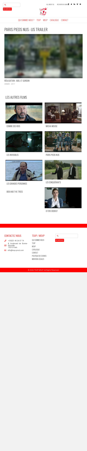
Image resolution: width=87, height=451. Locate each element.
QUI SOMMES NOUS (38, 240)
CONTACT (64, 20)
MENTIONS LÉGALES (38, 259)
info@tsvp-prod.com (16, 250)
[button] (71, 4)
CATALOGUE (54, 20)
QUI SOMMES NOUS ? (26, 20)
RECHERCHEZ (7, 9)
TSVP (39, 20)
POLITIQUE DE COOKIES (39, 255)
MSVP (45, 20)
